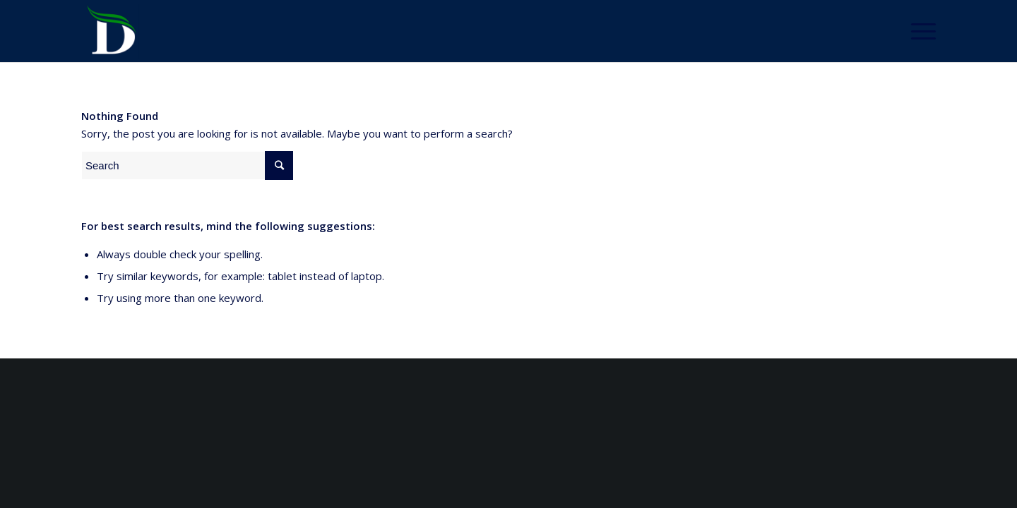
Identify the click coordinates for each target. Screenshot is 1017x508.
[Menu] (919, 31)
